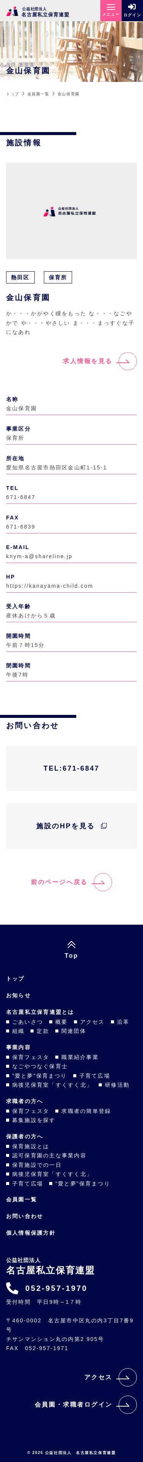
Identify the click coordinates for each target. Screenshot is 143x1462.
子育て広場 (94, 1076)
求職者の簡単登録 (86, 1111)
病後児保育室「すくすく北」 (52, 1085)
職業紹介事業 (79, 1057)
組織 (18, 1031)
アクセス (92, 1022)
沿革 (123, 1022)
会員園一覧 (21, 1199)
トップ (15, 979)
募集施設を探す (34, 1120)
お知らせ (18, 995)
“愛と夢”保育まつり (39, 1076)
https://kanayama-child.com (49, 586)
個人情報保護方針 (31, 1233)
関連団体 (73, 1031)
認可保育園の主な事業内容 (49, 1155)
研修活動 (117, 1085)
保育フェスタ (30, 1057)
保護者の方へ (24, 1136)
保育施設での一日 (37, 1165)
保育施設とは (30, 1146)
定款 (43, 1031)
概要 (61, 1022)
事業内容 (18, 1047)
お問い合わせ (24, 1216)
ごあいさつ (27, 1022)
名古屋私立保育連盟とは (40, 1012)
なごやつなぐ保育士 (40, 1066)
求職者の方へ (24, 1101)
